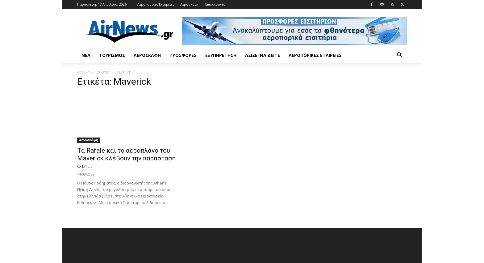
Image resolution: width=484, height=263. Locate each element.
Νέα (85, 55)
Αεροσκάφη (189, 4)
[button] (399, 56)
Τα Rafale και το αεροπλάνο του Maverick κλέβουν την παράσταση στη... (126, 158)
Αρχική (83, 72)
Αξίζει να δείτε (262, 55)
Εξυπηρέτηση (220, 55)
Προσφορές (183, 55)
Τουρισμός (112, 55)
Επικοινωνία (215, 4)
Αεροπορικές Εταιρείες (155, 4)
